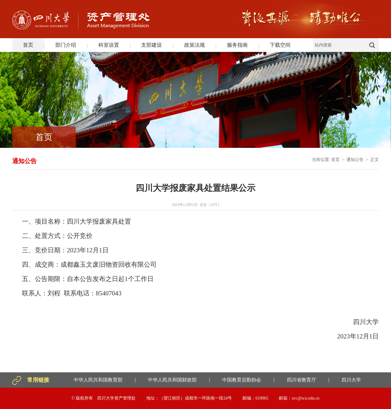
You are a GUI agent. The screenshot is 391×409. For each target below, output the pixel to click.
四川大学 (351, 379)
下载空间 (280, 45)
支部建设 (151, 45)
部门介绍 (65, 45)
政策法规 (194, 45)
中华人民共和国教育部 (98, 379)
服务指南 (237, 45)
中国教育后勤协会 (241, 379)
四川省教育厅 (301, 379)
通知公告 (355, 159)
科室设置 (108, 45)
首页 (28, 45)
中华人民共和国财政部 (172, 379)
